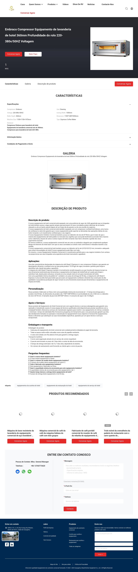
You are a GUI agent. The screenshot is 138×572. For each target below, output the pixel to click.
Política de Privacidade (81, 564)
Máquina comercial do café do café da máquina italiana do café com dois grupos (52, 433)
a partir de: (68, 486)
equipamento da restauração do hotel (59, 385)
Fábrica (45, 532)
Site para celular (66, 564)
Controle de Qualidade (49, 536)
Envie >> (100, 554)
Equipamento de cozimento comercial (77, 529)
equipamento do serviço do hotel (89, 385)
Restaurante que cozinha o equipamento (76, 541)
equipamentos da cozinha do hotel (28, 385)
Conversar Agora (13, 54)
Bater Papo (33, 54)
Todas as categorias (75, 546)
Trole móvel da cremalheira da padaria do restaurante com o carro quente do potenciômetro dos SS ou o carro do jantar (117, 436)
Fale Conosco (47, 540)
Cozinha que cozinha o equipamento (75, 535)
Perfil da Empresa (48, 528)
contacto (70, 509)
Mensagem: (68, 461)
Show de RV (78, 4)
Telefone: (68, 497)
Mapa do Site (54, 564)
